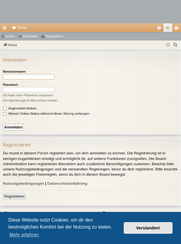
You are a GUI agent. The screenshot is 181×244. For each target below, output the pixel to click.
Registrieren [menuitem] (178, 29)
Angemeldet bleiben (20, 108)
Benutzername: (14, 71)
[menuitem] (159, 27)
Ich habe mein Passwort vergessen (28, 95)
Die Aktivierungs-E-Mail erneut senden (30, 100)
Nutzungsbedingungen (23, 183)
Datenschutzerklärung (67, 183)
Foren (22, 28)
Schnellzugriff (5, 29)
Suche (9, 36)
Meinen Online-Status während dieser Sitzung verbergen (46, 113)
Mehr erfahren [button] (24, 234)
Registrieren (54, 36)
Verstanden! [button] (148, 228)
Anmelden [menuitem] (169, 29)
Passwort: (10, 84)
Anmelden (30, 36)
